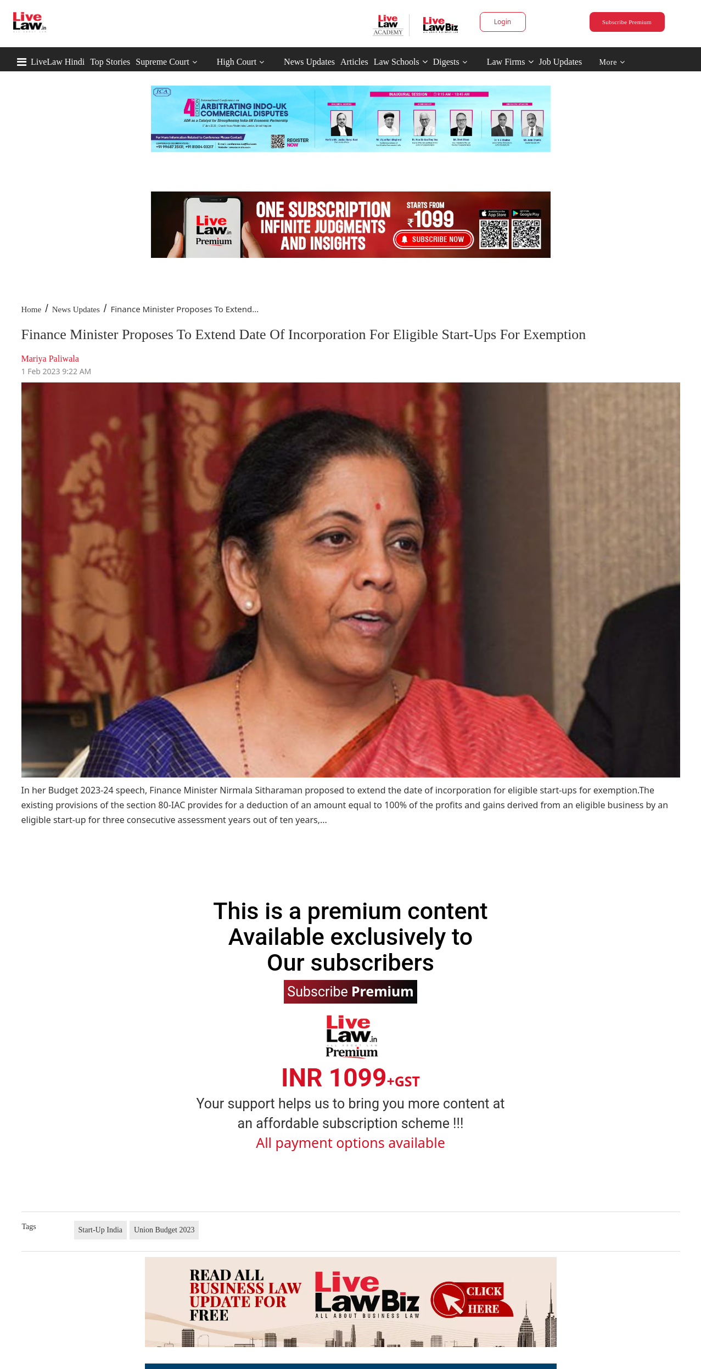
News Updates (309, 61)
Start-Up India (100, 1230)
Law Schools (401, 61)
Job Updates (560, 61)
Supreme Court (162, 61)
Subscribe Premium (627, 22)
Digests (446, 61)
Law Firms (510, 61)
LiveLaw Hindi (58, 61)
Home (31, 309)
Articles (354, 61)
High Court (236, 61)
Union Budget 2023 (164, 1230)
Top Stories (110, 61)
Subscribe (350, 991)
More (612, 62)
